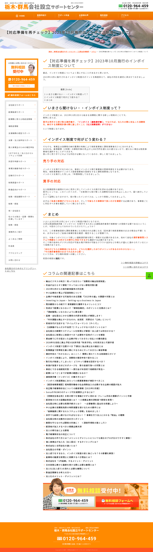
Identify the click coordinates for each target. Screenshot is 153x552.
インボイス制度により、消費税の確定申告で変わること (72, 357)
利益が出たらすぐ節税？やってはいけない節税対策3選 (72, 285)
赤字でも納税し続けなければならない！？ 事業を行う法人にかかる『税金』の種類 (85, 415)
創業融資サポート (16, 112)
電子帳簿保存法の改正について (60, 434)
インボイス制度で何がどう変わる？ (62, 97)
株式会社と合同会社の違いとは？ (61, 445)
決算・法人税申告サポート (20, 140)
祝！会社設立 (14, 210)
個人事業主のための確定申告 (21, 147)
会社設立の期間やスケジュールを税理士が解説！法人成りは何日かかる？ (80, 331)
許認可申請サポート (17, 161)
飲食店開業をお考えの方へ (58, 472)
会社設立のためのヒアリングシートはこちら (20, 269)
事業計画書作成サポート (19, 168)
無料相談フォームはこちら (23, 95)
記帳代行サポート (16, 175)
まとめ (48, 100)
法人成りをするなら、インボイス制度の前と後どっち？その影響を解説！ (80, 453)
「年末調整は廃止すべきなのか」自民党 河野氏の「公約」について (78, 319)
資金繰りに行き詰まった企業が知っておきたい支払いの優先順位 (76, 338)
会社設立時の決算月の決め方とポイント (65, 418)
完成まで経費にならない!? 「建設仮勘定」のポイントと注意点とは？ (79, 308)
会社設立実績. (126, 3)
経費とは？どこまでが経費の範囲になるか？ (67, 373)
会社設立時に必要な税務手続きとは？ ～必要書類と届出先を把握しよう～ (82, 403)
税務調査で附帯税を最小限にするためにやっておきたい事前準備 (76, 350)
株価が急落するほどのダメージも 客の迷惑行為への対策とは (75, 365)
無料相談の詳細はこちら (21, 86)
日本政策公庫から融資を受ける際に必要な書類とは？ (71, 464)
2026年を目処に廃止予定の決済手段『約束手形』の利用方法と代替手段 (80, 342)
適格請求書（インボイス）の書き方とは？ (66, 376)
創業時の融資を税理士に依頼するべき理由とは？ (69, 457)
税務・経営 (13, 203)
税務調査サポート (16, 182)
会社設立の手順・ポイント (58, 449)
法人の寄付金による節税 (57, 430)
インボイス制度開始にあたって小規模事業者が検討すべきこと (75, 380)
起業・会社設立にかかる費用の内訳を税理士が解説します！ (74, 315)
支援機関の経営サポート (19, 133)
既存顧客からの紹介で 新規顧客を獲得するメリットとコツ (73, 304)
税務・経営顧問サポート (19, 196)
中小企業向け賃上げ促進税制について (64, 292)
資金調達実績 (136, 3)
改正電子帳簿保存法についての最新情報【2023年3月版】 (73, 388)
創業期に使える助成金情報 (20, 119)
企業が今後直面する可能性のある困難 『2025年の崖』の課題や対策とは (80, 296)
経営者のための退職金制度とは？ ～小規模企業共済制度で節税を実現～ (80, 399)
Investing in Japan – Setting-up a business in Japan (73, 300)
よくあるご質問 (15, 239)
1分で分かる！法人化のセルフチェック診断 (20, 154)
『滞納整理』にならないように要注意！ (65, 311)
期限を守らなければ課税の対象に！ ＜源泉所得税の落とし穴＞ (76, 422)
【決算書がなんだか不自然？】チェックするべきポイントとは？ (76, 327)
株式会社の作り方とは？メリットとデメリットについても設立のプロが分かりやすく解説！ (89, 438)
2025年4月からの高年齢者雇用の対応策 (65, 288)
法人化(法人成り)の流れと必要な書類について (68, 468)
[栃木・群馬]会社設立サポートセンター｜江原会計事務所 (69, 52)
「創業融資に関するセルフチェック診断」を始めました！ (73, 411)
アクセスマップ (15, 253)
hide (68, 89)
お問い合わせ (14, 260)
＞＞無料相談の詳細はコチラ (134, 262)
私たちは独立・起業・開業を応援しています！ (21, 217)
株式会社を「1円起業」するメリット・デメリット (69, 461)
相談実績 (145, 3)
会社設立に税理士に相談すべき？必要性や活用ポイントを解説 (75, 334)
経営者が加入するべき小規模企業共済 (64, 426)
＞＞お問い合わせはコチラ (135, 266)
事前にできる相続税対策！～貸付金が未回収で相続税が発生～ (75, 369)
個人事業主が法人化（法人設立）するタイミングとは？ (72, 441)
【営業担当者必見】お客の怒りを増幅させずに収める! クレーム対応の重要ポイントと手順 (89, 396)
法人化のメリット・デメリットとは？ (64, 476)
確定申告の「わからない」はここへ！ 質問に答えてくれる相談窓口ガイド (81, 353)
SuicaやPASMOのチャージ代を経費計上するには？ (70, 392)
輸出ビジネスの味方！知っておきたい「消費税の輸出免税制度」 (76, 281)
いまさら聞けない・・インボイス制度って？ (66, 94)
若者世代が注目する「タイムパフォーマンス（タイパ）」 (73, 323)
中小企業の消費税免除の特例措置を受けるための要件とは (73, 407)
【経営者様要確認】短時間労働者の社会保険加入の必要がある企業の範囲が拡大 (84, 384)
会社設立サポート (16, 105)
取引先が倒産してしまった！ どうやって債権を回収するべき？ (75, 361)
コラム (93, 52)
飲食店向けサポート (17, 189)
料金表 (11, 246)
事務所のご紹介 (15, 232)
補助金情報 (13, 126)
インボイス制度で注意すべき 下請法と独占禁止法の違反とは (74, 346)
